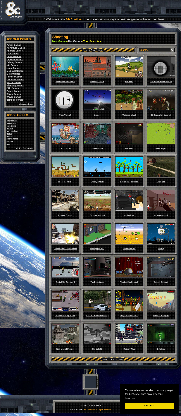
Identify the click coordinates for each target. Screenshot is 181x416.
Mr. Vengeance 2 (161, 215)
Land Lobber (65, 148)
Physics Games (14, 77)
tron (8, 144)
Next (100, 50)
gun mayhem (12, 131)
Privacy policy (95, 405)
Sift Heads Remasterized (161, 82)
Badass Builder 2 (161, 282)
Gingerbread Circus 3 (129, 316)
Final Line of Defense (65, 349)
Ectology (161, 349)
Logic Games (13, 68)
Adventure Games (16, 48)
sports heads (12, 139)
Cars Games (13, 53)
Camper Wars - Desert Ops (65, 249)
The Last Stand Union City (97, 316)
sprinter (10, 141)
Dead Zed (161, 182)
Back (85, 50)
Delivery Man (129, 349)
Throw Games (14, 94)
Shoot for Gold (129, 249)
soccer (10, 136)
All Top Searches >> (24, 148)
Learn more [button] (130, 398)
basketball (11, 123)
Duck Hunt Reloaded (129, 182)
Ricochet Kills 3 (97, 82)
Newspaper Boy (97, 249)
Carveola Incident (97, 215)
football (10, 128)
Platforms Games (15, 79)
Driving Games (14, 62)
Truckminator (97, 148)
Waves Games (14, 97)
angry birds (12, 121)
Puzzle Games (14, 82)
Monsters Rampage (161, 316)
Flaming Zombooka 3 (129, 282)
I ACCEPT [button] (149, 405)
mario (9, 134)
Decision (129, 148)
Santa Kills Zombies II (65, 282)
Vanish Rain (129, 215)
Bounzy (161, 249)
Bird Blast (129, 82)
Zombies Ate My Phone (65, 316)
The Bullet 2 (97, 349)
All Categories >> (26, 104)
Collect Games (14, 56)
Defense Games (15, 59)
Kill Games (12, 65)
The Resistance (97, 282)
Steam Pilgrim (161, 148)
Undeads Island (129, 115)
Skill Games (13, 88)
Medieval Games (15, 71)
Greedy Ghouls (97, 182)
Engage (97, 115)
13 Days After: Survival (161, 115)
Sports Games (14, 91)
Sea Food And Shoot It (65, 82)
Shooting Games (15, 85)
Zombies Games (15, 100)
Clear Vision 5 (65, 115)
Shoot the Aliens (65, 182)
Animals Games (15, 51)
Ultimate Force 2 (65, 215)
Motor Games (13, 74)
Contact (84, 405)
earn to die (11, 126)
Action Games (14, 45)
